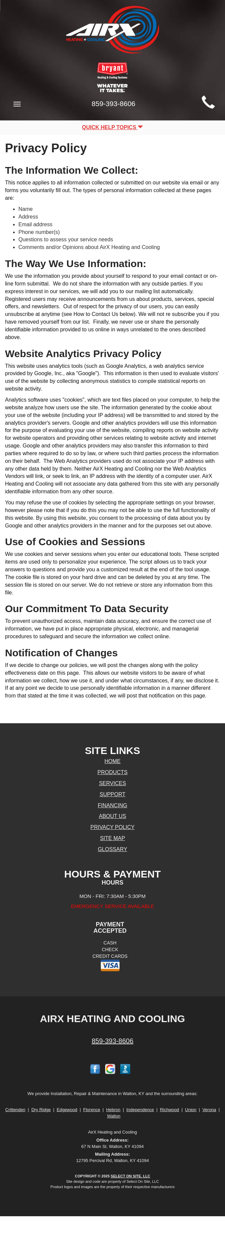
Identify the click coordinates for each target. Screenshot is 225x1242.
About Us (112, 816)
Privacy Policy (112, 827)
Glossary (112, 849)
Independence (140, 1109)
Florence (91, 1109)
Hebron (113, 1109)
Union (191, 1109)
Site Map (112, 838)
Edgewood (67, 1109)
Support (112, 794)
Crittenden (15, 1109)
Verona (209, 1109)
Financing (112, 805)
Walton (114, 1116)
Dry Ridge (41, 1109)
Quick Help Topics (112, 127)
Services (112, 783)
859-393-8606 (113, 1041)
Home (112, 761)
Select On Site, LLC (130, 1176)
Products (112, 772)
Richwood (169, 1109)
